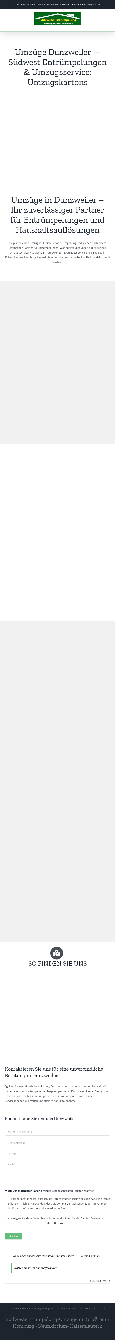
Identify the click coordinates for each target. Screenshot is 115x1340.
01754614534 (51, 4)
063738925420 (27, 4)
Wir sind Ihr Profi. (90, 1255)
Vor (105, 1281)
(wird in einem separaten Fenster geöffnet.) (50, 1191)
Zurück (96, 1281)
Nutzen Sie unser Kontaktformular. (36, 1268)
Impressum (77, 1308)
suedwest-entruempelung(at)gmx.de (80, 4)
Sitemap (103, 1308)
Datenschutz (91, 1308)
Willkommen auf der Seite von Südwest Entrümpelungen (43, 1255)
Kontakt (66, 1308)
